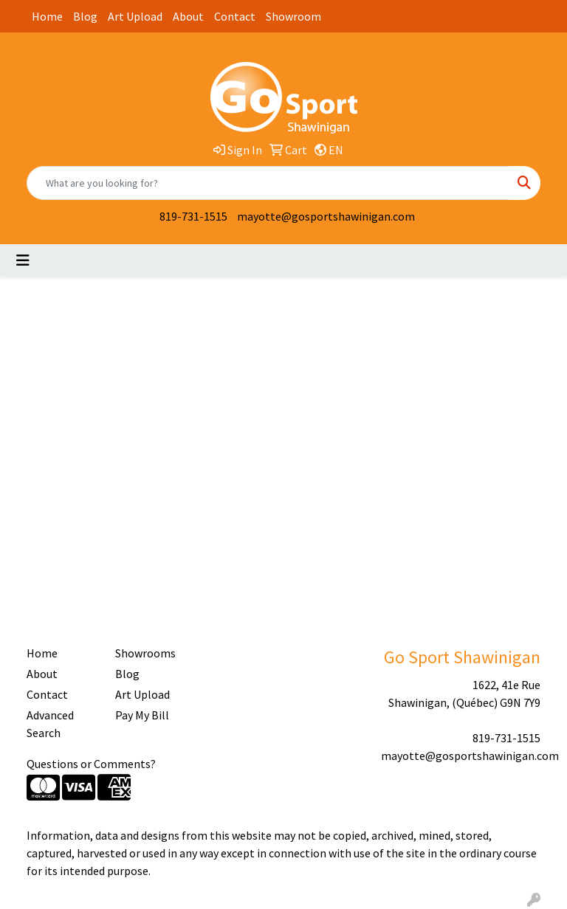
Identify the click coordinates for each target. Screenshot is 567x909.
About (188, 16)
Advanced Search (50, 724)
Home (47, 16)
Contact (234, 16)
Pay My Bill (142, 715)
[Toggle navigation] (22, 260)
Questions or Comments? (91, 763)
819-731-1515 (193, 216)
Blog (85, 16)
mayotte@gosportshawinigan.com (326, 216)
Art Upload (135, 16)
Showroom (293, 16)
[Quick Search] (268, 183)
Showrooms (145, 653)
